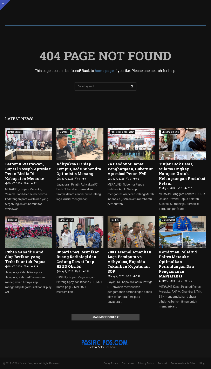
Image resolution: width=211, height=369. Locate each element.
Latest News (19, 118)
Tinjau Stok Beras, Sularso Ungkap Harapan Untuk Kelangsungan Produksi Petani (182, 173)
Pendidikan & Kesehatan (122, 132)
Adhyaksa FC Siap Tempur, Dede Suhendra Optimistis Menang (78, 168)
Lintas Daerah (15, 132)
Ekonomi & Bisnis (170, 132)
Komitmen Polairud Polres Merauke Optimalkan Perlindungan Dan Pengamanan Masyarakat (178, 263)
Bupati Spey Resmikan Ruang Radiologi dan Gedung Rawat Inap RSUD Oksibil (78, 259)
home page (104, 70)
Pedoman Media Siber (183, 363)
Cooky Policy (110, 363)
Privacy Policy (146, 363)
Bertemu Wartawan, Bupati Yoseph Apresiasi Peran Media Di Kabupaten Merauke (28, 171)
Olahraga (64, 132)
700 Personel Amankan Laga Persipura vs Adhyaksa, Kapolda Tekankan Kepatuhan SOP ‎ (129, 261)
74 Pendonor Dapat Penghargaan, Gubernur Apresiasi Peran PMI (130, 168)
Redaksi (162, 363)
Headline (12, 220)
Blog (202, 363)
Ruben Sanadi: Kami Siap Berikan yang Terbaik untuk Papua (25, 256)
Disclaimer (128, 363)
